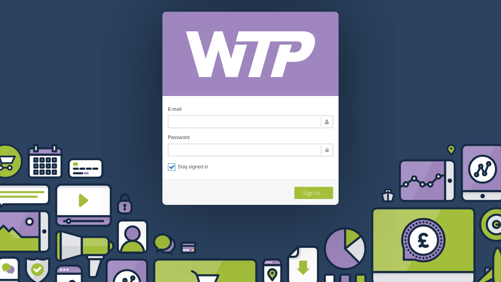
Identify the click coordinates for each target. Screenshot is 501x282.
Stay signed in (188, 167)
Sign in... (313, 193)
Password (178, 137)
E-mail (175, 109)
